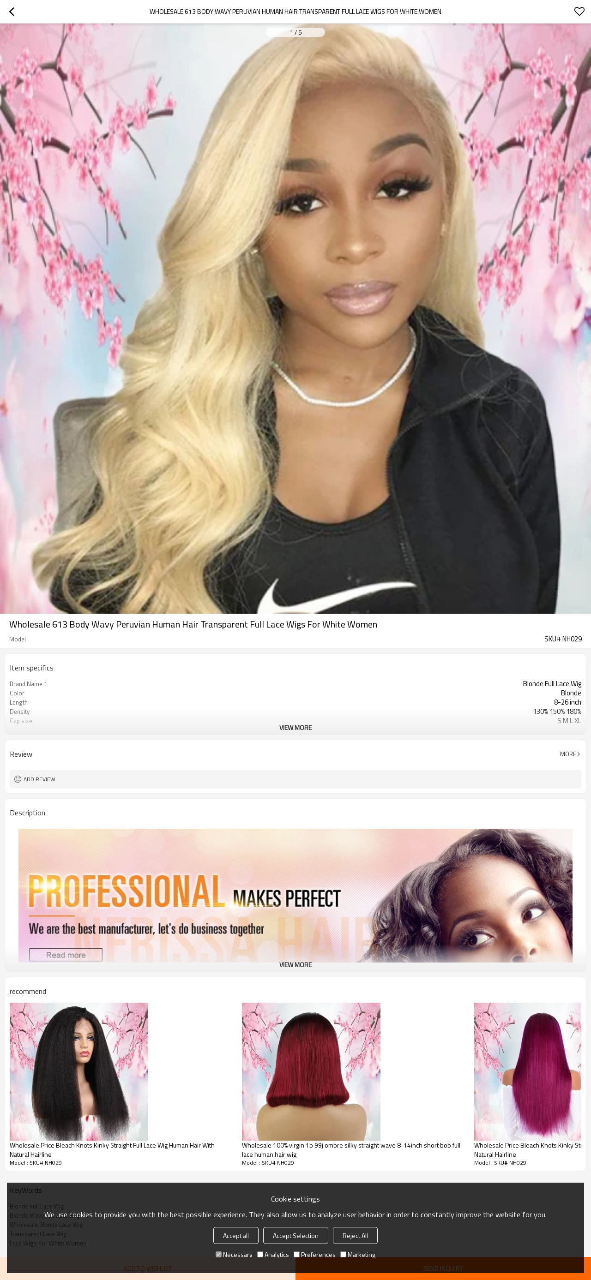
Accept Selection (296, 1235)
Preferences (315, 1254)
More (568, 754)
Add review (39, 779)
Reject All (355, 1235)
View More (295, 727)
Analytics (273, 1254)
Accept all (236, 1235)
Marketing (357, 1254)
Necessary (234, 1254)
